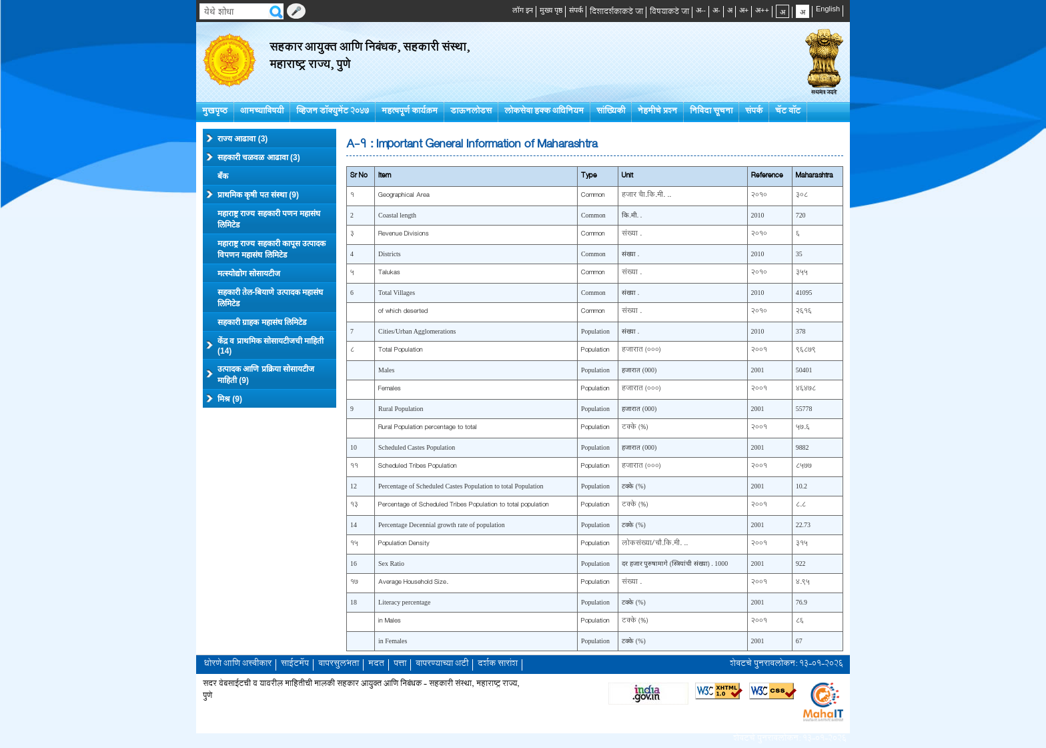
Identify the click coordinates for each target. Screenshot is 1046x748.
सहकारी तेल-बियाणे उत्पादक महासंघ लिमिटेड (270, 298)
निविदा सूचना (711, 112)
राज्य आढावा (237, 138)
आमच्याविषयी (262, 112)
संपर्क (753, 112)
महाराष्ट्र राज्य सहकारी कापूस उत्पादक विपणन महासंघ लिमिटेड (271, 249)
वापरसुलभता (338, 664)
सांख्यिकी (610, 112)
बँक (222, 176)
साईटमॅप (295, 664)
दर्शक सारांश (498, 664)
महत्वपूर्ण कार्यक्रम (410, 112)
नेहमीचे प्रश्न (657, 112)
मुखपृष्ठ (214, 112)
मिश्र (224, 398)
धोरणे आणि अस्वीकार (238, 664)
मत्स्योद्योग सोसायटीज (248, 273)
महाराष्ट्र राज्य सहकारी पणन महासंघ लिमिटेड (268, 219)
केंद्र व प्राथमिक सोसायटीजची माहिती (265, 346)
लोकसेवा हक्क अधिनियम (544, 112)
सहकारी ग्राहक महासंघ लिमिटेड (261, 322)
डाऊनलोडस (471, 112)
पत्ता (400, 664)
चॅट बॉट (788, 112)
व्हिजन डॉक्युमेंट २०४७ (332, 112)
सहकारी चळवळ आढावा (253, 156)
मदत (376, 664)
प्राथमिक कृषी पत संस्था (252, 194)
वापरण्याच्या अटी (442, 664)
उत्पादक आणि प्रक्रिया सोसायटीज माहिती (260, 374)
